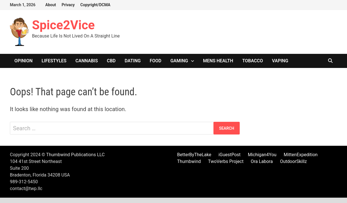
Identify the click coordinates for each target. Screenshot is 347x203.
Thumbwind (189, 161)
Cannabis (86, 60)
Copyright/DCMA (95, 5)
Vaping (280, 60)
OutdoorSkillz (293, 161)
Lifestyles (54, 60)
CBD (111, 60)
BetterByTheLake (194, 154)
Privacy (68, 5)
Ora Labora (262, 161)
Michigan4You (262, 154)
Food (155, 60)
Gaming (179, 60)
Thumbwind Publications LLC (75, 154)
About (50, 5)
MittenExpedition (301, 154)
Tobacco (252, 60)
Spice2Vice (63, 25)
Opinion (23, 60)
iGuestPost (230, 154)
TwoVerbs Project (226, 161)
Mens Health (218, 60)
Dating (133, 60)
